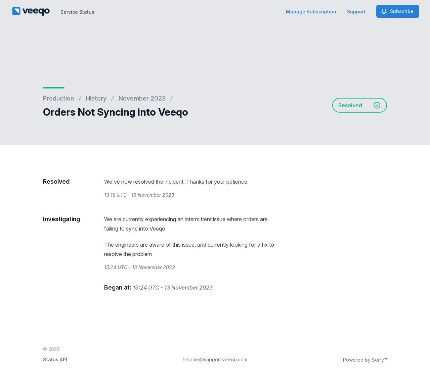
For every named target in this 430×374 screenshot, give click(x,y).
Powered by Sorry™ (365, 360)
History (96, 98)
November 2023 (142, 98)
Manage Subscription (311, 11)
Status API (55, 359)
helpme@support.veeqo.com (215, 359)
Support (356, 11)
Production (58, 98)
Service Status (77, 12)
